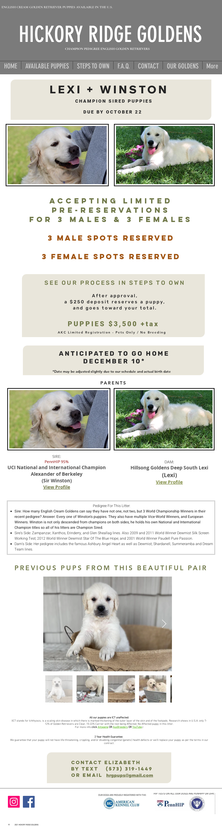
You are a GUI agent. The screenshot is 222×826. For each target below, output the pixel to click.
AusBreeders (120, 727)
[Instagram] (14, 802)
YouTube (137, 727)
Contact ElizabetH (102, 762)
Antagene (103, 727)
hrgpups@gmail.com (129, 775)
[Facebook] (29, 802)
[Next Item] (164, 624)
